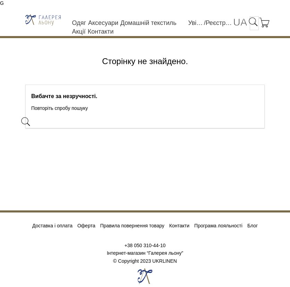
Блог (252, 225)
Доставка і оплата (52, 225)
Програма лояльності (218, 225)
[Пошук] (75, 123)
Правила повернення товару (132, 225)
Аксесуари (103, 22)
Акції (79, 31)
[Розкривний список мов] (240, 22)
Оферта (86, 225)
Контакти (101, 31)
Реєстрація (219, 22)
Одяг (79, 22)
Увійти (196, 22)
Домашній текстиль (148, 22)
